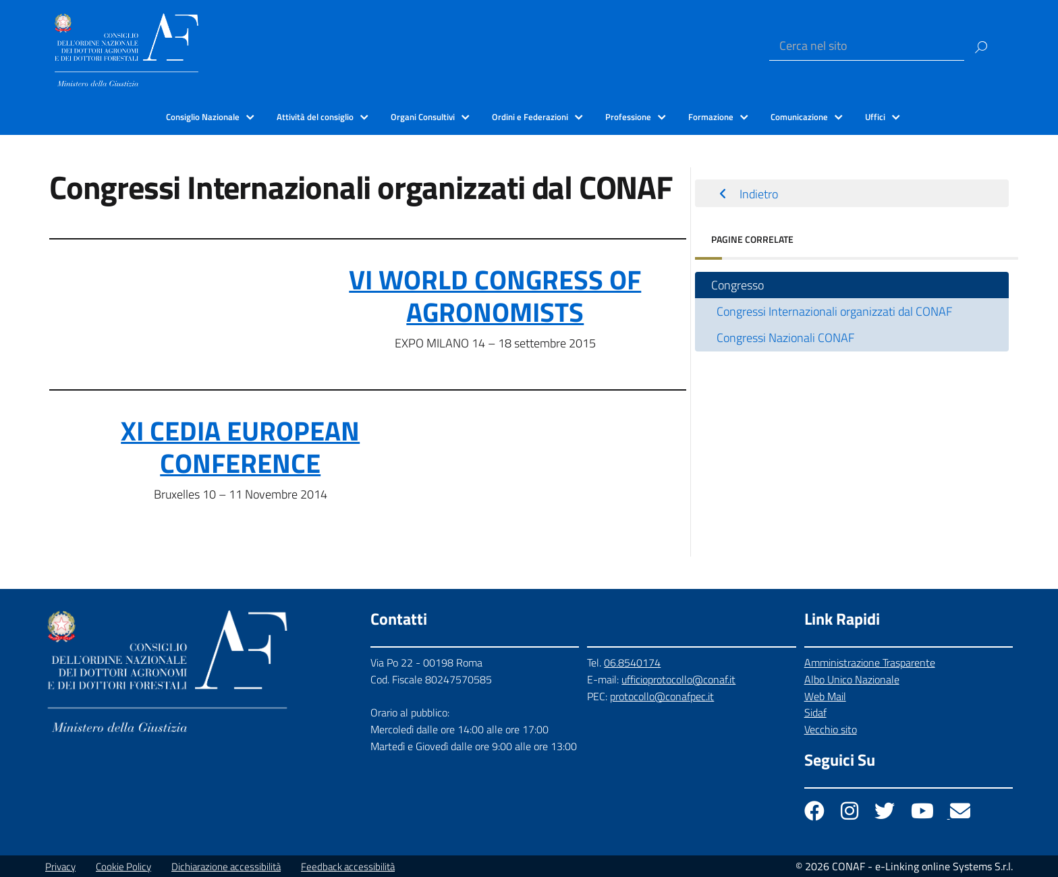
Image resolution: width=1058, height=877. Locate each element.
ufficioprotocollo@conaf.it (678, 679)
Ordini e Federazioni (530, 116)
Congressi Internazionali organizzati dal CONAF (834, 311)
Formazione (710, 116)
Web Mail (825, 696)
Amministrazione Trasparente (869, 662)
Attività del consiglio (315, 116)
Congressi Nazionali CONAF (785, 338)
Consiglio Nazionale (203, 116)
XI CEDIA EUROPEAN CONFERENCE (240, 447)
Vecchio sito (830, 729)
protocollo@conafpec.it (662, 696)
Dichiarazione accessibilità (226, 866)
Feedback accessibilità (348, 866)
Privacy (60, 866)
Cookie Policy (123, 866)
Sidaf (815, 712)
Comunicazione (799, 116)
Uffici (875, 116)
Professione (628, 116)
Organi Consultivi (423, 116)
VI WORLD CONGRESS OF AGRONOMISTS (495, 296)
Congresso (737, 285)
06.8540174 (632, 662)
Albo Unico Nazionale (851, 679)
